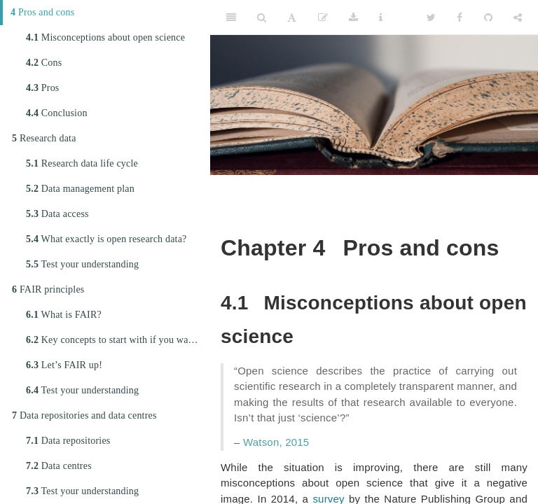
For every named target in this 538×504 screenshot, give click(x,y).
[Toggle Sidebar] (231, 17)
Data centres (59, 466)
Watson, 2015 (276, 442)
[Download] (353, 17)
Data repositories (68, 440)
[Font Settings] (292, 17)
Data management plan (80, 188)
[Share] (517, 17)
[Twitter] (431, 17)
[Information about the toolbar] (380, 17)
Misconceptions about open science (105, 37)
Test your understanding (82, 264)
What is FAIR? (64, 314)
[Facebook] (459, 17)
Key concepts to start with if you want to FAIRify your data (118, 340)
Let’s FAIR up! (64, 365)
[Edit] (323, 17)
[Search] (262, 17)
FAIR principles (48, 289)
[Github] (488, 17)
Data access (57, 214)
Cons (44, 62)
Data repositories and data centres (84, 415)
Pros (43, 88)
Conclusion (57, 113)
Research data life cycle (82, 163)
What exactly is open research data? (106, 239)
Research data (44, 138)
